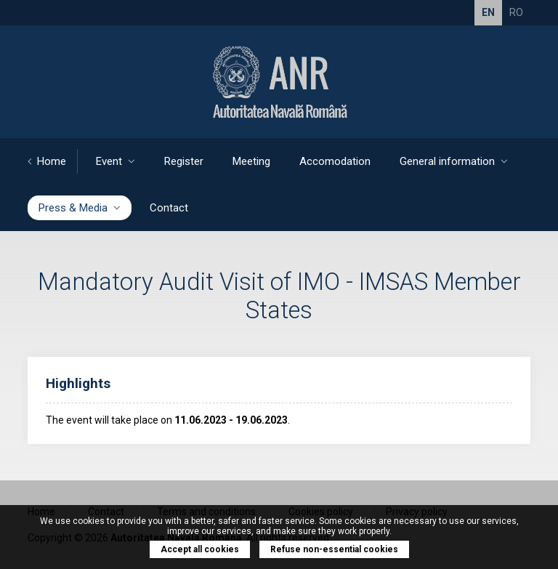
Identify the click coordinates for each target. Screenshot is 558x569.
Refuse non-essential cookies (334, 549)
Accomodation (335, 161)
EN (488, 12)
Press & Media (80, 207)
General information (454, 161)
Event (115, 161)
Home (47, 161)
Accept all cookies (200, 549)
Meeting (251, 161)
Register (183, 161)
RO (516, 12)
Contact (169, 207)
